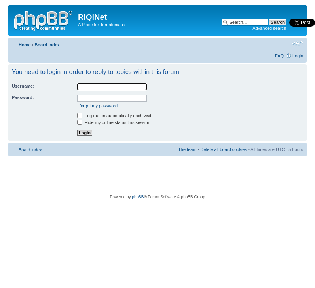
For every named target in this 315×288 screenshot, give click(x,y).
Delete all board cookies (224, 149)
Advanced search (269, 28)
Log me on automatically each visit (114, 115)
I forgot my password (97, 105)
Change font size (297, 43)
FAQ (279, 55)
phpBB (138, 197)
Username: (23, 86)
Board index (47, 44)
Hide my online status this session (113, 122)
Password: (23, 97)
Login (297, 55)
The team (187, 149)
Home (25, 44)
